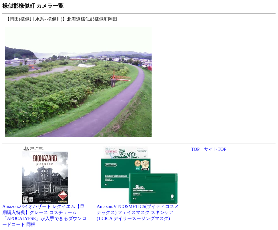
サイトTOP (215, 149)
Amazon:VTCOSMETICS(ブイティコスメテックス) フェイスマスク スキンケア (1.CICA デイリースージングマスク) (139, 210)
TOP (195, 149)
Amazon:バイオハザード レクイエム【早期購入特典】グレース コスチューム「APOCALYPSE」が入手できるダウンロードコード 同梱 (45, 213)
